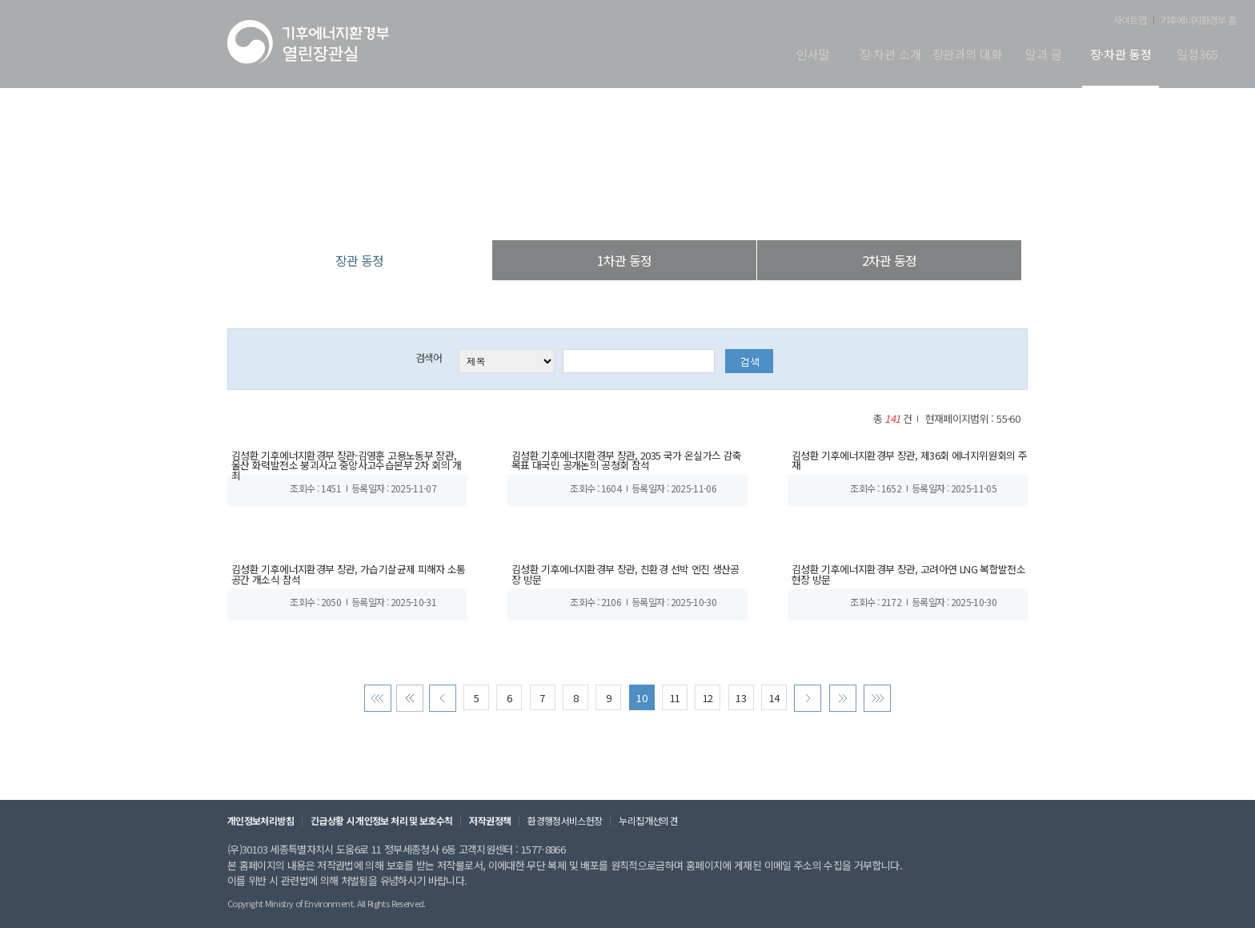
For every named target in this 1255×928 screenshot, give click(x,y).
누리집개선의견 (642, 828)
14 (773, 706)
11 (674, 706)
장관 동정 (709, 207)
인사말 (813, 55)
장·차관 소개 (890, 55)
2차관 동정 (889, 260)
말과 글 (1043, 55)
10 (641, 706)
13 (740, 706)
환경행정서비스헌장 (560, 828)
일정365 (1197, 55)
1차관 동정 (624, 260)
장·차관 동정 (1121, 55)
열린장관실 (533, 207)
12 (707, 706)
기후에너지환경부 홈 (1198, 20)
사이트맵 (1129, 20)
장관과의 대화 (967, 55)
